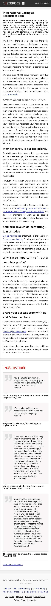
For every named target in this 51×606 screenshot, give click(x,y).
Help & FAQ (31, 591)
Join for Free (45, 3)
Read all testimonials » (13, 564)
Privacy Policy (24, 588)
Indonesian (32, 600)
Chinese (28, 596)
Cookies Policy (39, 588)
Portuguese (39, 596)
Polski (16, 600)
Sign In (37, 3)
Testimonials (12, 94)
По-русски (9, 596)
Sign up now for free (12, 236)
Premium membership (13, 239)
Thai (23, 600)
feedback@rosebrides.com (14, 331)
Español (19, 596)
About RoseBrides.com (13, 591)
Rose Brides (11, 3)
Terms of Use (10, 588)
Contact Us (43, 591)
